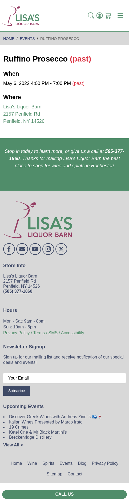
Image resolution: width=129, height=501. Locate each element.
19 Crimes (19, 427)
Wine (32, 463)
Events (66, 463)
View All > (13, 445)
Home (16, 463)
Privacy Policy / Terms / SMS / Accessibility (43, 333)
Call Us (64, 494)
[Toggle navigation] (120, 15)
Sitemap (54, 474)
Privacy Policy (105, 463)
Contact (75, 474)
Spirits (48, 463)
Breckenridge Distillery (30, 437)
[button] (91, 15)
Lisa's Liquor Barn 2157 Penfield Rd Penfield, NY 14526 (24, 114)
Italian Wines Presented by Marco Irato (46, 422)
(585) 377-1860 (17, 291)
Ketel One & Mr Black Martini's (38, 432)
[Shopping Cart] (108, 15)
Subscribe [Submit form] (16, 391)
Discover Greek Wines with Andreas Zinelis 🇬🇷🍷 (55, 416)
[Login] (99, 15)
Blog (82, 463)
